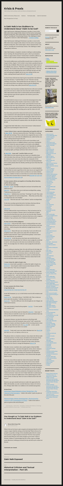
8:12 (10, 290)
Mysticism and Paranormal (52, 287)
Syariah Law (49, 347)
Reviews (48, 329)
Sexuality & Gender (50, 336)
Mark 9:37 (11, 177)
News (47, 291)
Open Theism (49, 297)
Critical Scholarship (50, 192)
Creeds (47, 190)
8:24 (23, 290)
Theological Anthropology (52, 351)
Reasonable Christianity (51, 320)
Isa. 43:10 (25, 325)
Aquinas (48, 141)
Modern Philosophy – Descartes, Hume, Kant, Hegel (51, 274)
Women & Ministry (50, 360)
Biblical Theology (50, 164)
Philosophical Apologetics (51, 301)
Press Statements (50, 316)
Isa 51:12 (30, 306)
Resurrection (49, 327)
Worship (48, 365)
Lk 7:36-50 (7, 266)
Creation (48, 188)
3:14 (10, 297)
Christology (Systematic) (51, 178)
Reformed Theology (50, 323)
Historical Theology (50, 236)
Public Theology (49, 319)
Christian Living (49, 171)
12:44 (5, 177)
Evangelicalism (49, 218)
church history (49, 181)
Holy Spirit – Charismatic (51, 242)
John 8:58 (6, 330)
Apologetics (22, 405)
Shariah (48, 337)
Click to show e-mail (49, 50)
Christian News (49, 172)
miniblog (48, 266)
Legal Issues (49, 253)
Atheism (48, 146)
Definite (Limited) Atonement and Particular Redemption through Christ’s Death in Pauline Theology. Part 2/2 (52, 380)
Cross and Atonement (51, 195)
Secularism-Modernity (51, 333)
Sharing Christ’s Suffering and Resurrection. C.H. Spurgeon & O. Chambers (52, 375)
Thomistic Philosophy (51, 356)
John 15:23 (17, 177)
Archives (48, 59)
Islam (18, 407)
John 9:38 (6, 199)
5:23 (21, 177)
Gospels (48, 229)
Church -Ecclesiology (50, 179)
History (47, 240)
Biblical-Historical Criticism (52, 166)
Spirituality (48, 345)
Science (23, 15)
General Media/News (50, 222)
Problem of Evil (49, 318)
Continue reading (33, 37)
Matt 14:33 (6, 190)
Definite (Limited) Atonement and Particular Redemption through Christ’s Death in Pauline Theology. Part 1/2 (52, 387)
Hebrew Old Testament (51, 231)
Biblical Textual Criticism (51, 163)
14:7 (35, 175)
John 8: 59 (32, 343)
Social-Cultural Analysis (51, 343)
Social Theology (49, 341)
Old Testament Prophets (51, 293)
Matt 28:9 (6, 194)
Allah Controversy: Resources (12, 15)
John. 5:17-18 (8, 133)
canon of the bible (50, 170)
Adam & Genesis (49, 134)
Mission (48, 268)
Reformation (49, 322)
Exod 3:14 (39, 330)
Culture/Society (49, 196)
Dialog (47, 201)
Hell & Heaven (49, 232)
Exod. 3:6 (6, 297)
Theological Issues (50, 352)
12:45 (38, 175)
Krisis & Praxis (13, 8)
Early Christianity (50, 204)
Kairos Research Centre (51, 72)
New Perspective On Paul (11, 18)
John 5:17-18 (29, 74)
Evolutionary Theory (50, 219)
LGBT (47, 254)
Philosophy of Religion (51, 307)
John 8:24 (30, 312)
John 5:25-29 (7, 223)
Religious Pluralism (50, 326)
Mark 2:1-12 (7, 264)
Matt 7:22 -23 (7, 231)
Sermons (48, 334)
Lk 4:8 (11, 186)
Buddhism (48, 167)
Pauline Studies (49, 298)
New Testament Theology (52, 290)
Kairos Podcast (49, 251)
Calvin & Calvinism (41, 15)
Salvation (48, 330)
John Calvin (48, 250)
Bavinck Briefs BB (50, 149)
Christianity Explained (51, 175)
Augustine (48, 148)
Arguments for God (50, 142)
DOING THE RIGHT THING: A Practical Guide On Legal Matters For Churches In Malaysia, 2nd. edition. (51, 82)
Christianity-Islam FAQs (26, 407)
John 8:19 (32, 175)
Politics (47, 308)
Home (47, 58)
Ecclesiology (49, 206)
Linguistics (48, 257)
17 (9, 194)
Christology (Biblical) (50, 177)
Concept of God (49, 182)
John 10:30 (8, 153)
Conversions (49, 183)
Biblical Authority (50, 152)
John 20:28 (7, 208)
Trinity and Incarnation (51, 358)
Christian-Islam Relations (30, 405)
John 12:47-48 (7, 238)
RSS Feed (47, 37)
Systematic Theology (50, 348)
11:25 (16, 290)
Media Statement (50, 261)
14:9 (41, 175)
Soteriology (48, 344)
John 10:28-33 (32, 85)
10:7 (12, 290)
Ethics (47, 213)
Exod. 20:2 (6, 301)
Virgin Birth (48, 359)
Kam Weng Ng (9, 405)
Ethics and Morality (50, 214)
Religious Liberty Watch (51, 71)
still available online (49, 107)
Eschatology (49, 208)
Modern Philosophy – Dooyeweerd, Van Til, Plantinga (51, 278)
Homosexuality (31, 15)
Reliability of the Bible (51, 325)
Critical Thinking (50, 193)
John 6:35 (6, 290)
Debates (48, 200)
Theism (48, 349)
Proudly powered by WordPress (18, 479)
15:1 (21, 290)
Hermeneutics (49, 235)
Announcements (50, 138)
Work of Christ (49, 362)
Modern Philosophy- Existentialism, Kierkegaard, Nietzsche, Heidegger (52, 285)
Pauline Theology (50, 300)
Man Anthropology (50, 258)
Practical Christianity (50, 312)
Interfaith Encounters (12, 407)
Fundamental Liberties (51, 221)
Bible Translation (50, 150)
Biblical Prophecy (50, 156)
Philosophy (48, 304)
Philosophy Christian (50, 305)
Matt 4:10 (6, 186)
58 (25, 290)
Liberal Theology (50, 255)
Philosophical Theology (51, 302)
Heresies (48, 233)
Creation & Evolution (50, 189)
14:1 (8, 177)
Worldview (48, 363)
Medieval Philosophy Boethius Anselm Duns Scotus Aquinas (51, 264)
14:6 (19, 290)
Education (48, 207)
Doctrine (48, 203)
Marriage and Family (50, 260)
